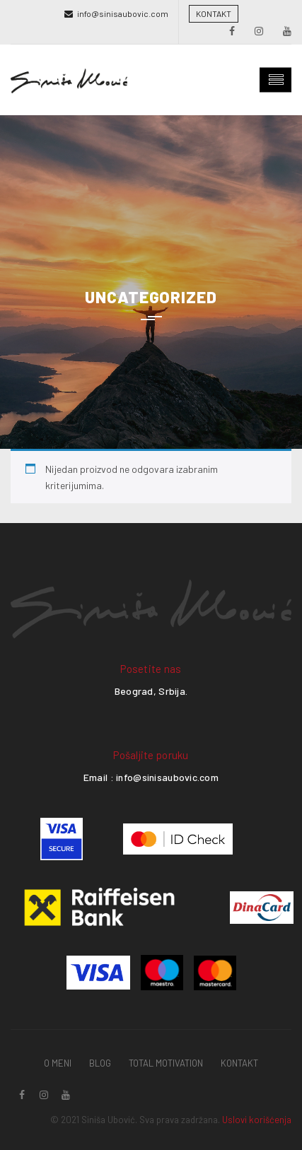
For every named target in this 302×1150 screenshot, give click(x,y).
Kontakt (239, 1063)
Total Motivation (166, 1063)
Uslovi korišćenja (256, 1119)
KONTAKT (213, 13)
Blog (100, 1063)
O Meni (57, 1063)
